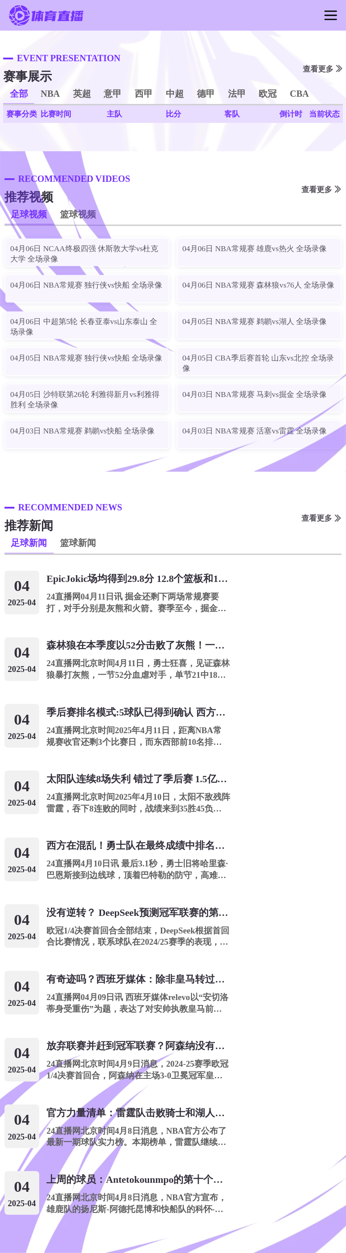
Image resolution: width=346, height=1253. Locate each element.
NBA (50, 94)
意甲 (113, 94)
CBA (299, 94)
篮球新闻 (78, 543)
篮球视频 (78, 214)
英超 (82, 94)
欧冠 (268, 94)
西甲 (144, 94)
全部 (19, 94)
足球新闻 (29, 543)
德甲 (206, 94)
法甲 (237, 94)
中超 (175, 94)
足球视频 (29, 214)
